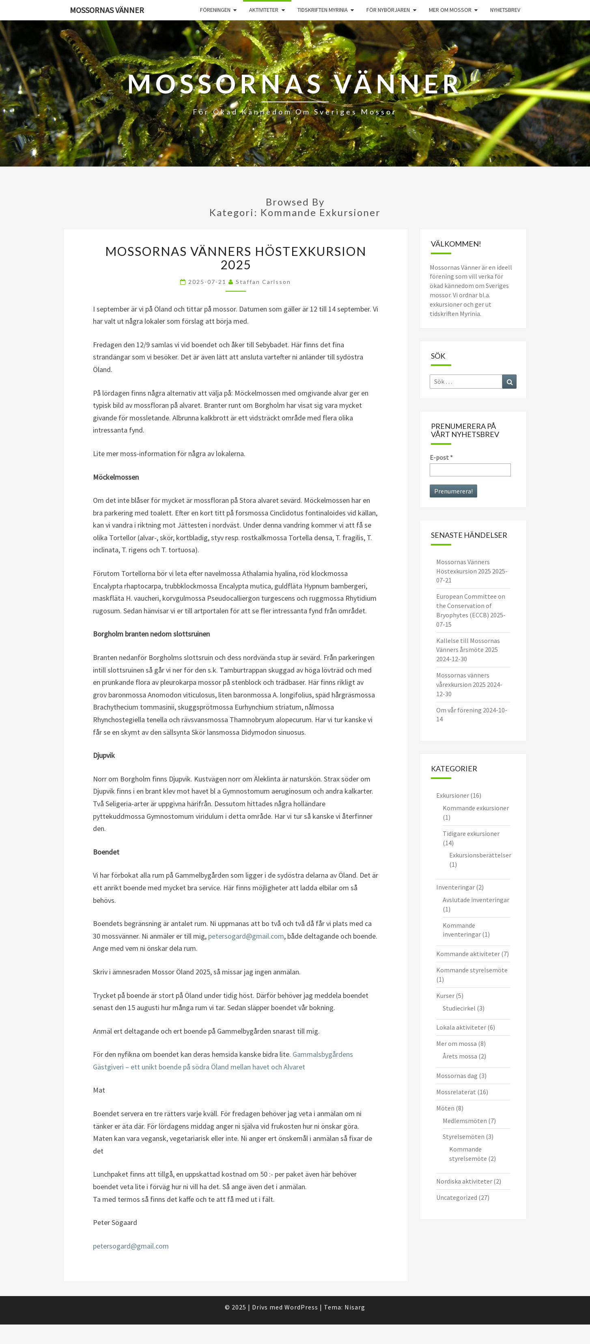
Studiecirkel (459, 1008)
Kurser (445, 995)
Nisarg (355, 1307)
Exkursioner (452, 795)
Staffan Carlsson (263, 281)
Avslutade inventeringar (476, 900)
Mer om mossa (456, 1043)
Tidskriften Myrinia (322, 9)
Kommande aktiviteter (468, 954)
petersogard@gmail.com (246, 936)
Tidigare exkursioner (471, 833)
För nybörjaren (388, 9)
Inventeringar (455, 887)
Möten (445, 1108)
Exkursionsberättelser (480, 855)
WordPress (301, 1307)
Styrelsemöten (463, 1136)
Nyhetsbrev (505, 9)
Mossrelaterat (456, 1092)
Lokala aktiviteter (461, 1027)
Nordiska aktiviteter (464, 1181)
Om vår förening (459, 710)
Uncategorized (456, 1197)
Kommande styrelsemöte (472, 970)
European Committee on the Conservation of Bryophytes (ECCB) (470, 605)
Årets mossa (460, 1056)
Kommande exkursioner (476, 808)
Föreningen (215, 9)
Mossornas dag (457, 1075)
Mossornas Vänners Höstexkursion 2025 (235, 258)
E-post (441, 457)
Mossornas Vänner (107, 10)
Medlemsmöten (465, 1121)
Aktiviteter (263, 9)
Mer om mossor (450, 9)
